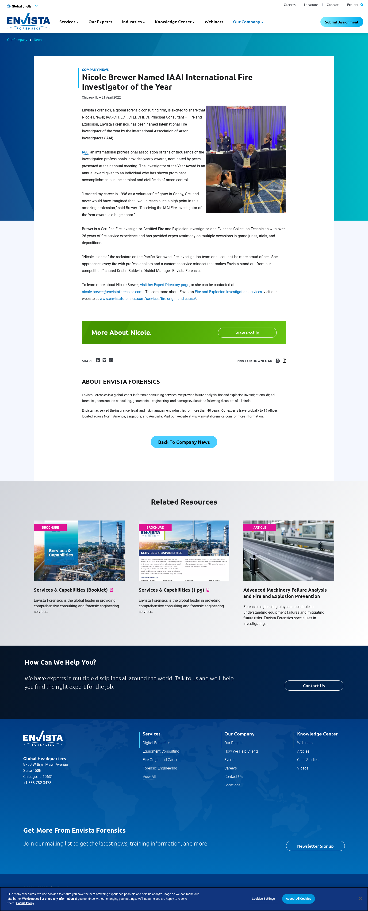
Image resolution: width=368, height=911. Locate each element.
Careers (289, 4)
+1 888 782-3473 (37, 783)
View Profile (247, 332)
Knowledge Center (317, 734)
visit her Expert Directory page (164, 285)
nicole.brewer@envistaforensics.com (112, 292)
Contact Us (314, 685)
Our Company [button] (246, 21)
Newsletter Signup (315, 846)
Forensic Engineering (160, 768)
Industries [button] (132, 21)
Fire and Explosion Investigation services (228, 292)
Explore (355, 4)
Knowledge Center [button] (173, 21)
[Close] (360, 898)
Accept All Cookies (298, 898)
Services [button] (67, 21)
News (38, 39)
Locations (311, 4)
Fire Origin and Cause (160, 760)
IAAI (85, 152)
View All (149, 776)
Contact (333, 4)
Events (229, 760)
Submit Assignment (342, 21)
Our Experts (100, 21)
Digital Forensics (156, 743)
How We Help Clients (241, 751)
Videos (302, 768)
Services (152, 734)
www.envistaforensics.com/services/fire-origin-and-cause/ (148, 298)
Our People (233, 743)
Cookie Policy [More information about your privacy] (25, 903)
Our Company (17, 39)
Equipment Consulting (161, 751)
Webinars (214, 21)
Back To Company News (184, 442)
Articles (303, 751)
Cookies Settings (263, 898)
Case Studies (307, 760)
